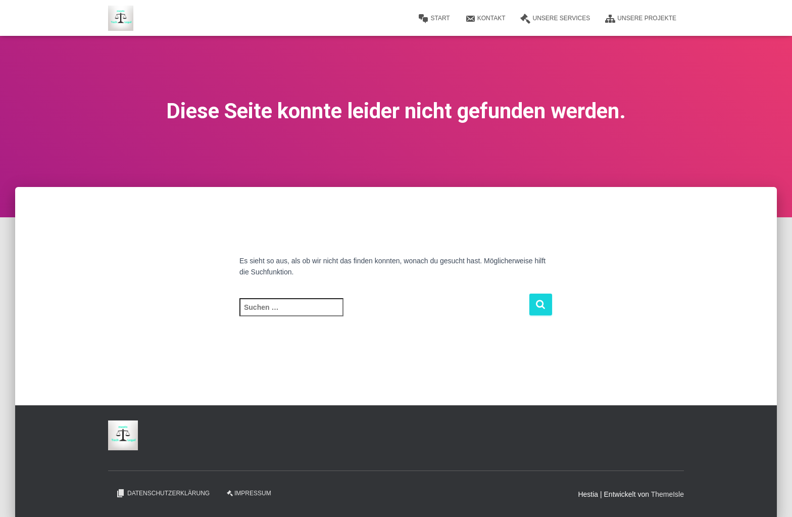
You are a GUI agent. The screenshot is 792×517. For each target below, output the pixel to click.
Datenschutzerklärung (163, 493)
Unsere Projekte (640, 19)
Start (434, 19)
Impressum (249, 493)
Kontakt (485, 19)
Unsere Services (555, 19)
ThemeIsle (667, 494)
